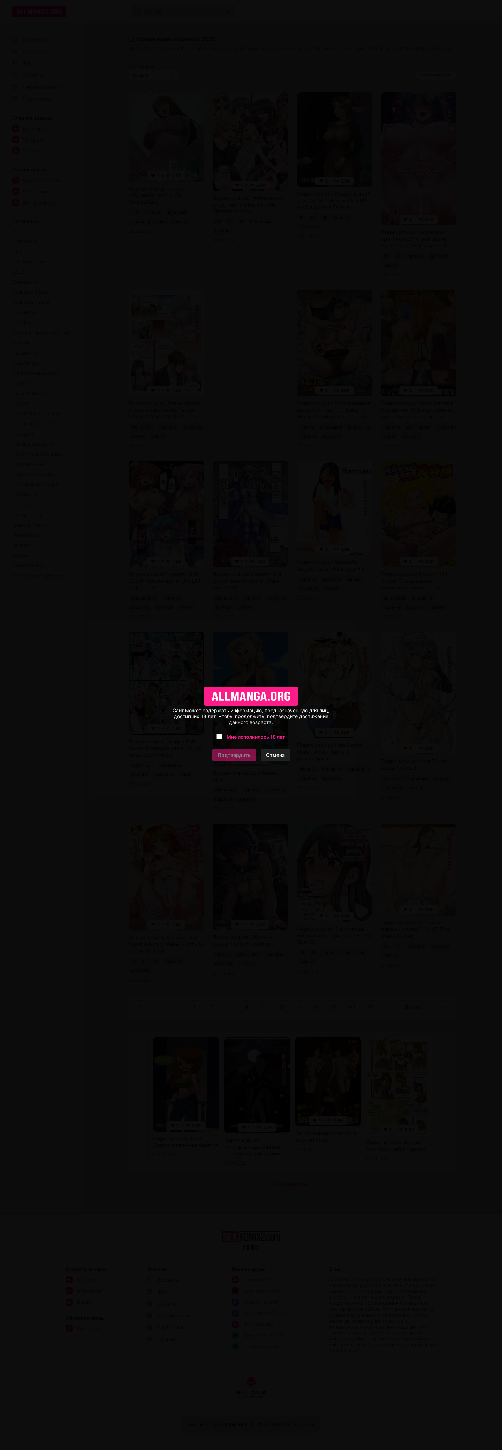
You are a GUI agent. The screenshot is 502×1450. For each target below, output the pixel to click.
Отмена (275, 755)
